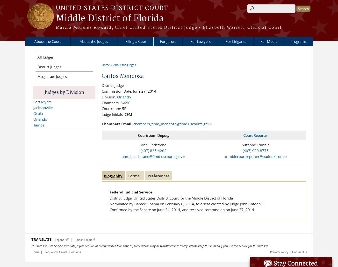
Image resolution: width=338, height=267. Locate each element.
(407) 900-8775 (256, 150)
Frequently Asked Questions (62, 252)
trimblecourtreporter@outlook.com (256, 156)
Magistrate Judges (52, 76)
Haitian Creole (85, 240)
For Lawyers (200, 41)
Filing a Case (135, 41)
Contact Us (299, 252)
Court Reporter (255, 135)
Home (106, 65)
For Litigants (236, 41)
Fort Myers (42, 101)
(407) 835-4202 (153, 150)
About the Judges (94, 41)
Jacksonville (43, 107)
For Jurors (168, 41)
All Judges (45, 57)
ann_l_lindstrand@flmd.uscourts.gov (153, 156)
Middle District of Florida (110, 18)
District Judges (49, 66)
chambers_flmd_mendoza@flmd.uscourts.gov (172, 123)
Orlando (124, 97)
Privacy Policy (279, 252)
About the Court (47, 41)
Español (62, 240)
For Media (268, 41)
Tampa (38, 125)
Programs (298, 41)
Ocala (38, 113)
